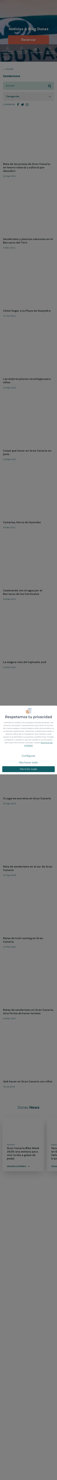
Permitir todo (28, 769)
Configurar (28, 755)
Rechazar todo (28, 762)
